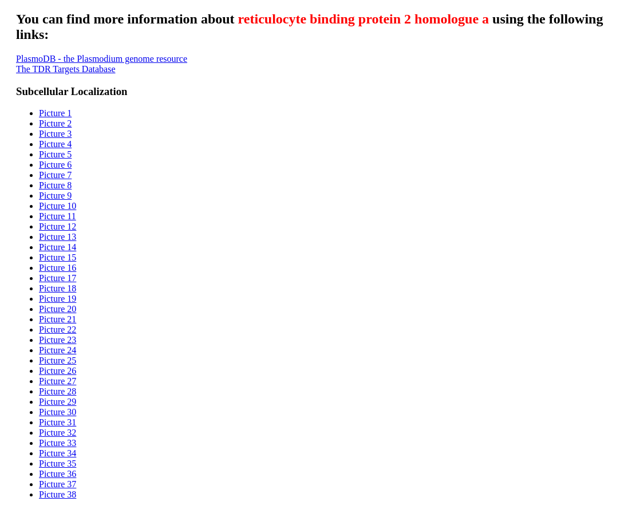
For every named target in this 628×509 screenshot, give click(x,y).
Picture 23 (57, 340)
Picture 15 (57, 257)
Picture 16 (57, 268)
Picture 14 (57, 247)
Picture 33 (57, 443)
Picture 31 (57, 422)
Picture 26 (57, 371)
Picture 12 (57, 226)
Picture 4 (55, 144)
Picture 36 (57, 474)
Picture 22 (57, 329)
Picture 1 (55, 113)
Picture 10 (57, 206)
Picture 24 (57, 350)
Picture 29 (57, 402)
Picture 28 (57, 391)
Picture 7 (55, 175)
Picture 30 (57, 412)
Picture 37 (57, 484)
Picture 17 (57, 278)
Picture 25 (57, 360)
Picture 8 (55, 185)
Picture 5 (55, 154)
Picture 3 (55, 134)
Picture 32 (57, 432)
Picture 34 (57, 453)
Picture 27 (57, 381)
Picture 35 (57, 463)
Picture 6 (55, 164)
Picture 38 (57, 494)
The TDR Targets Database (66, 69)
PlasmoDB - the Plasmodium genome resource (101, 59)
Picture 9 (55, 195)
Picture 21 (57, 319)
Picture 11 (57, 216)
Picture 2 (55, 123)
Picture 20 (57, 309)
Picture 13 (57, 237)
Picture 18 (57, 288)
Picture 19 (57, 298)
